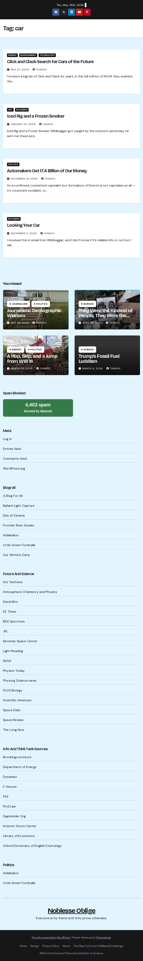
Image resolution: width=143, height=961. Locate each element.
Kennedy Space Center (20, 641)
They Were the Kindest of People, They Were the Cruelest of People (105, 315)
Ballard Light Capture (19, 506)
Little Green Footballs (19, 545)
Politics (13, 164)
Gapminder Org (14, 816)
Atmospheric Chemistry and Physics (30, 592)
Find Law (9, 806)
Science (88, 304)
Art (10, 109)
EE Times (9, 611)
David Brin (10, 602)
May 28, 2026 (20, 322)
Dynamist (10, 777)
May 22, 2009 (20, 69)
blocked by (38, 407)
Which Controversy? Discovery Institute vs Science (71, 953)
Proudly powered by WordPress (51, 937)
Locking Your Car (23, 225)
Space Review (13, 720)
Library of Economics (19, 836)
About (66, 946)
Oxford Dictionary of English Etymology (32, 846)
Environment (28, 55)
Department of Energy (20, 767)
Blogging (21, 109)
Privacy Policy (50, 946)
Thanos (40, 69)
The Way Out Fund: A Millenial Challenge (98, 946)
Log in (7, 439)
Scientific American (17, 700)
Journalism (19, 304)
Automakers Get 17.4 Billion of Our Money (47, 170)
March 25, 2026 (22, 368)
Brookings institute (17, 757)
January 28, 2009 (23, 124)
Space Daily (11, 710)
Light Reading (13, 651)
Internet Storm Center (19, 826)
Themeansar (103, 937)
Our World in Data (16, 555)
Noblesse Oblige (71, 911)
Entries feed (12, 449)
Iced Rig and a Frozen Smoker (35, 116)
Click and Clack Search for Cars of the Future (50, 61)
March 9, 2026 (93, 368)
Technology (47, 55)
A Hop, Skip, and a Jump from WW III (32, 358)
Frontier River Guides (18, 525)
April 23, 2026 (92, 322)
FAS (6, 796)
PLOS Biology (12, 690)
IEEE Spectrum (14, 621)
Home (23, 946)
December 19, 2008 (24, 178)
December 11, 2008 (24, 233)
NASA (7, 661)
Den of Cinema (14, 515)
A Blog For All (13, 496)
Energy (12, 55)
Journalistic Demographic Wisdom (34, 313)
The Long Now (13, 730)
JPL (5, 631)
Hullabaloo (11, 535)
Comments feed (15, 458)
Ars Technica (12, 582)
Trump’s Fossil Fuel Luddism (99, 358)
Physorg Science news (19, 680)
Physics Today (14, 671)
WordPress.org (14, 468)
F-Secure (10, 787)
